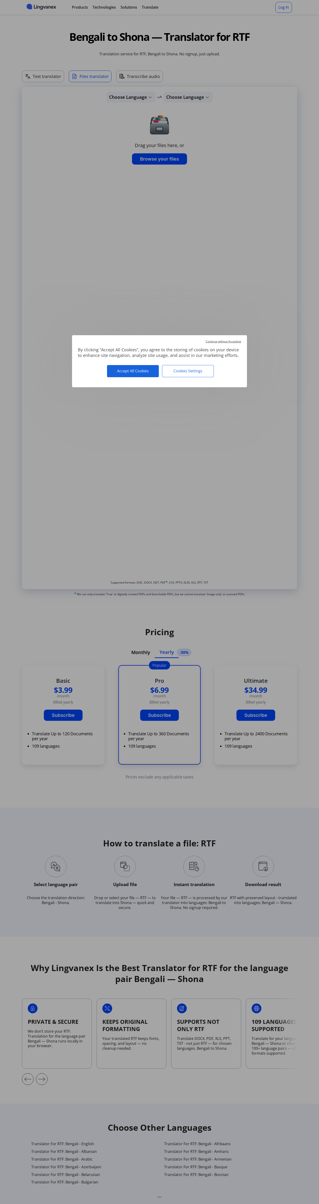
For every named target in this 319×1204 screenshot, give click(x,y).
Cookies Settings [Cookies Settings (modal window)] (187, 370)
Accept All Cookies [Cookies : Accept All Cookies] (133, 370)
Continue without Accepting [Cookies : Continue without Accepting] (223, 341)
